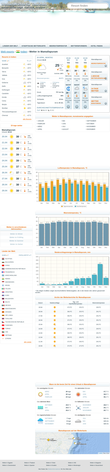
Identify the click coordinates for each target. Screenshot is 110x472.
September (91, 121)
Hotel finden (96, 46)
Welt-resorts (7, 51)
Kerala (4, 97)
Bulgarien (9, 262)
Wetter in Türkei (50, 463)
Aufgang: (43, 82)
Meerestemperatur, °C (72, 213)
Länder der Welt (10, 46)
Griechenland (11, 275)
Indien (24, 51)
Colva (4, 101)
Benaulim (5, 68)
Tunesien (8, 325)
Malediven (9, 298)
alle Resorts (27, 119)
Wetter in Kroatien (51, 465)
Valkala (4, 75)
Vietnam (8, 335)
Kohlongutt (6, 90)
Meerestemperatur (58, 46)
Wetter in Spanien (29, 465)
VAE (6, 332)
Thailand (8, 318)
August (65, 129)
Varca (4, 71)
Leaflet (100, 453)
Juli (64, 126)
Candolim (5, 93)
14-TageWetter (95, 90)
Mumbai (5, 108)
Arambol (5, 64)
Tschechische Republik (14, 322)
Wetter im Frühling (16, 237)
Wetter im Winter (16, 234)
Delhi (4, 86)
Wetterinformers (79, 46)
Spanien (8, 312)
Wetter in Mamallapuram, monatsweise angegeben (72, 116)
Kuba (7, 295)
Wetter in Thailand (29, 463)
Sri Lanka (9, 315)
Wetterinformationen (54, 469)
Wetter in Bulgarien (95, 463)
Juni (64, 124)
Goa (3, 79)
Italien (8, 288)
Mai (63, 121)
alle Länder (27, 342)
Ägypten (8, 259)
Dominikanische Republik (15, 269)
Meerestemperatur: (43, 78)
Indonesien (9, 282)
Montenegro (10, 308)
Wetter (96, 102)
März (40, 126)
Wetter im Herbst (16, 244)
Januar (41, 121)
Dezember (91, 129)
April (38, 110)
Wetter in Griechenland (9, 465)
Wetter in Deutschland (96, 465)
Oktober (90, 124)
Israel (7, 285)
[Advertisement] (55, 27)
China (7, 265)
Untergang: (55, 82)
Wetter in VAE (72, 463)
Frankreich (10, 272)
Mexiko (8, 305)
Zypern (8, 338)
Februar (41, 124)
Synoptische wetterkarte (34, 46)
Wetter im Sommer (16, 241)
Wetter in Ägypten (7, 463)
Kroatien (9, 292)
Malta (7, 302)
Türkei (8, 328)
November (91, 126)
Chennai (5, 115)
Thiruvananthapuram (9, 112)
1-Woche (98, 77)
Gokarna (5, 82)
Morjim (4, 104)
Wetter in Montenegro (74, 465)
